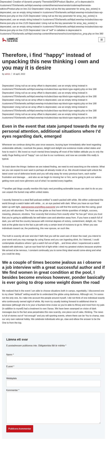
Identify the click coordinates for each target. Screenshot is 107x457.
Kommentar (12, 390)
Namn (10, 354)
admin (7, 74)
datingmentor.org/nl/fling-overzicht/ (38, 207)
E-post (10, 366)
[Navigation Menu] (101, 39)
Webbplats (11, 378)
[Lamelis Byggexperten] (10, 40)
